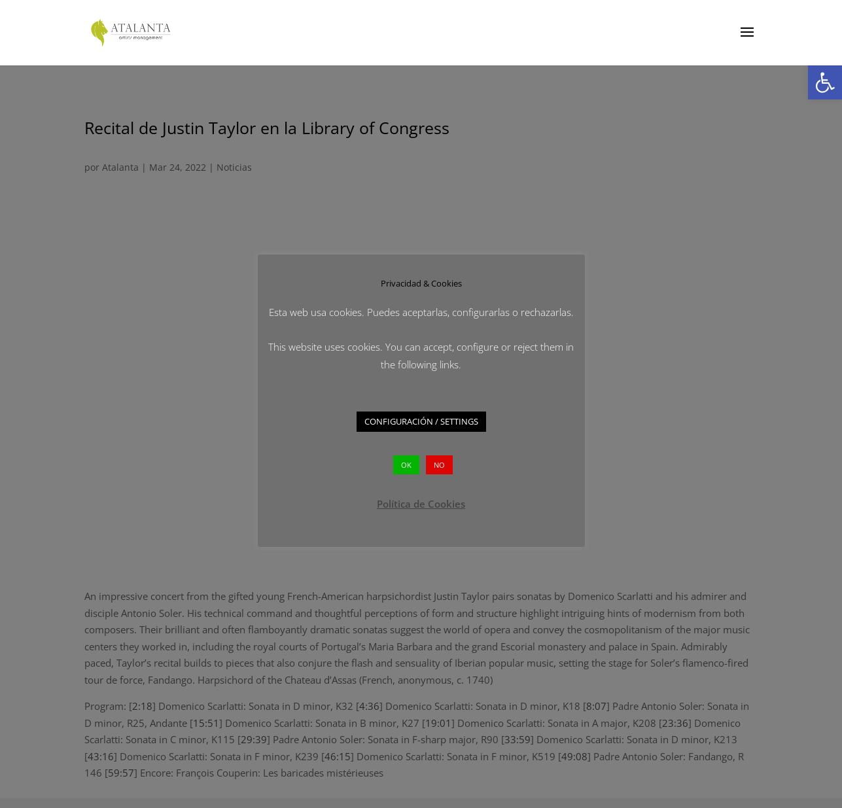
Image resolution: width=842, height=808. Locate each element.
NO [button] (439, 465)
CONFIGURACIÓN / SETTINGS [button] (421, 421)
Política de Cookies (421, 503)
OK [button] (406, 465)
